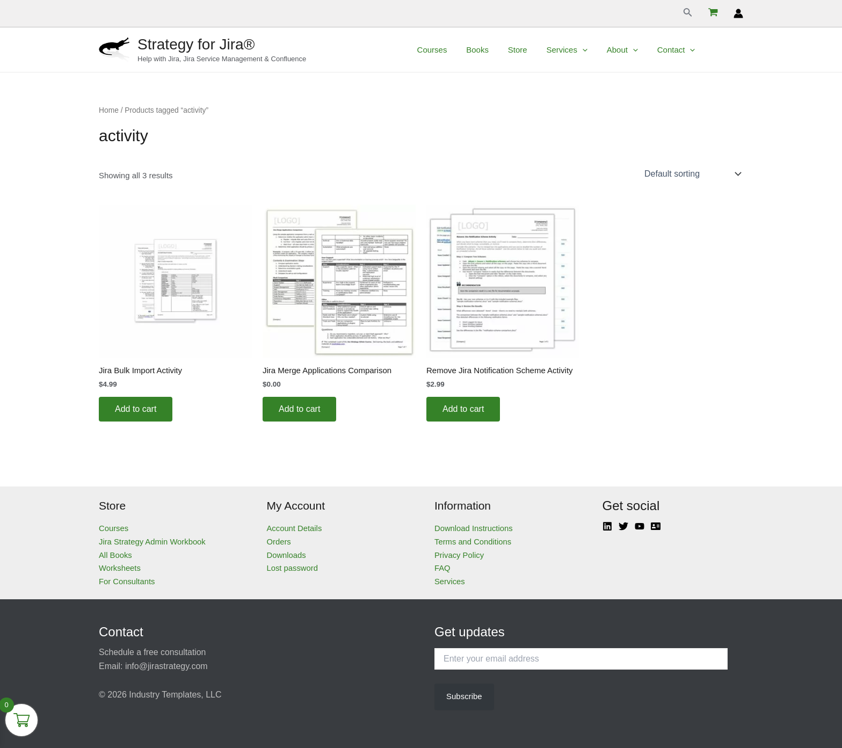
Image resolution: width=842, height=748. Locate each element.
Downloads (287, 555)
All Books (116, 555)
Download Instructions (474, 528)
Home (109, 110)
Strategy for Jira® (196, 44)
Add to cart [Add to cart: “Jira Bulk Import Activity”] (135, 408)
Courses (455, 49)
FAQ (442, 567)
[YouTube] (639, 526)
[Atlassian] (655, 526)
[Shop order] (691, 174)
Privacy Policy (459, 555)
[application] (596, 49)
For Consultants (127, 581)
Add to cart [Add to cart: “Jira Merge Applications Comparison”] (299, 408)
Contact (684, 49)
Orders (279, 541)
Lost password (293, 567)
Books (498, 49)
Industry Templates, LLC (175, 694)
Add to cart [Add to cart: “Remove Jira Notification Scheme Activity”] (463, 408)
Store (535, 49)
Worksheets (120, 567)
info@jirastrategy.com (166, 666)
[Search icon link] (688, 13)
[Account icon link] (738, 13)
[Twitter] (623, 526)
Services (581, 49)
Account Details (295, 528)
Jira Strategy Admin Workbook (153, 541)
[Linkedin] (607, 526)
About (633, 49)
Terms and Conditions (473, 541)
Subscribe (464, 696)
